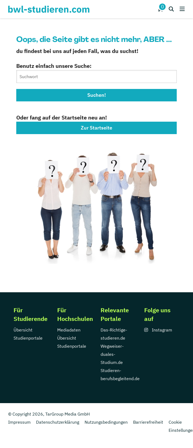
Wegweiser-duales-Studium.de (112, 354)
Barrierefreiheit (148, 422)
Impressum (19, 422)
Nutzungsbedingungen (106, 422)
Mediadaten (69, 330)
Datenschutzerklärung (57, 422)
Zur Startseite (96, 128)
